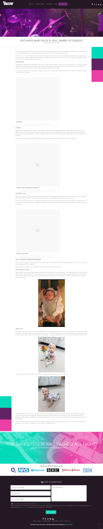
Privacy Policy (24, 507)
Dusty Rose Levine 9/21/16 (22, 253)
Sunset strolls (19, 121)
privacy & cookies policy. (44, 503)
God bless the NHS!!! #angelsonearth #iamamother (27, 187)
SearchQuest (69, 524)
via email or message (28, 423)
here (42, 421)
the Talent (22, 55)
